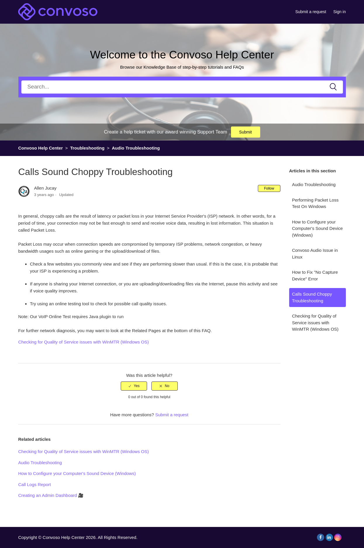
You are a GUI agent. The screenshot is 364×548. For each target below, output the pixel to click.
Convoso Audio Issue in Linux (315, 253)
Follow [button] (269, 188)
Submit (245, 132)
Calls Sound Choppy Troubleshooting (312, 297)
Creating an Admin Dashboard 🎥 (51, 495)
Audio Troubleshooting (136, 147)
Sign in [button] (339, 11)
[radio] (134, 385)
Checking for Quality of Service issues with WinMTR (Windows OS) (315, 322)
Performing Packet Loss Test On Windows (315, 203)
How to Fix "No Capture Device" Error (315, 275)
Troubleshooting (87, 147)
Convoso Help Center (40, 147)
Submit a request (310, 11)
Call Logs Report (34, 484)
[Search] (182, 86)
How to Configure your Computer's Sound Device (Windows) (317, 228)
